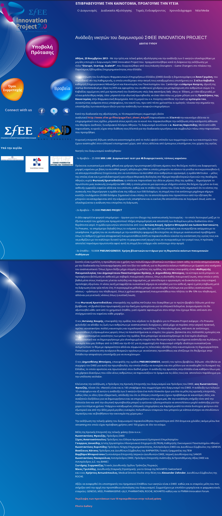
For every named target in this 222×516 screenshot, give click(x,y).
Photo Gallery (83, 506)
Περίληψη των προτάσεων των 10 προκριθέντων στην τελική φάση (118, 498)
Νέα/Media (202, 10)
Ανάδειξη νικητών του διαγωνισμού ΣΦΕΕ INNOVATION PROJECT (141, 37)
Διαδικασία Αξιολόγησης (116, 10)
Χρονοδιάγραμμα (180, 10)
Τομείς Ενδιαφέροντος (151, 10)
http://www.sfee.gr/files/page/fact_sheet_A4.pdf (118, 117)
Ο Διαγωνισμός (87, 10)
